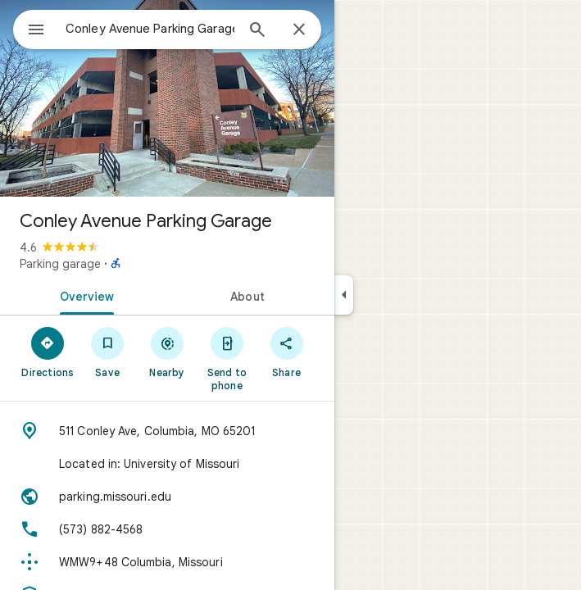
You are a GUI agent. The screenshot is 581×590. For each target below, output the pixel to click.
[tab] (83, 295)
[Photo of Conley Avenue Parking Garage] (167, 98)
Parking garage (60, 263)
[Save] (108, 351)
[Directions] (48, 351)
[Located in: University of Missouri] (167, 463)
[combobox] (150, 29)
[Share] (286, 351)
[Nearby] (167, 351)
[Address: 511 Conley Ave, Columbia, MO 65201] (167, 431)
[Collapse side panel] (343, 295)
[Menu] (36, 31)
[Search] (257, 31)
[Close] (299, 30)
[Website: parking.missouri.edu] (167, 496)
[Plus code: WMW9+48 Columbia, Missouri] (167, 562)
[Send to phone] (226, 358)
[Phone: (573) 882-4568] (167, 529)
